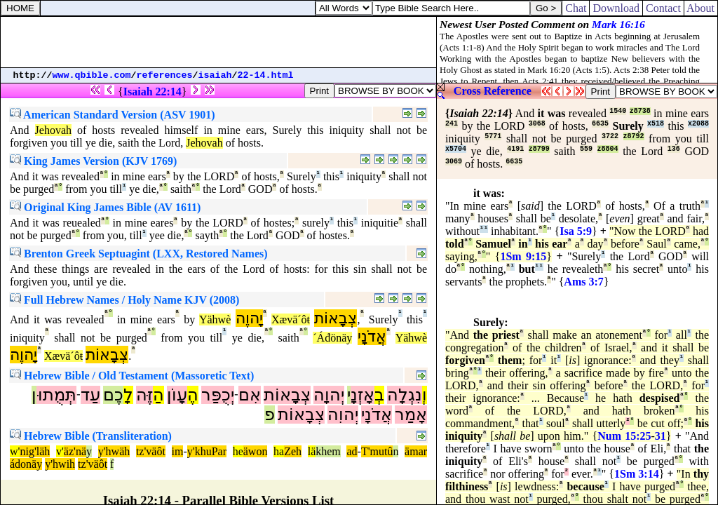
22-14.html (266, 75)
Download (616, 8)
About (700, 8)
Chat (575, 8)
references (165, 75)
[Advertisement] (219, 42)
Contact (663, 8)
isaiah (215, 75)
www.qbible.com (92, 75)
